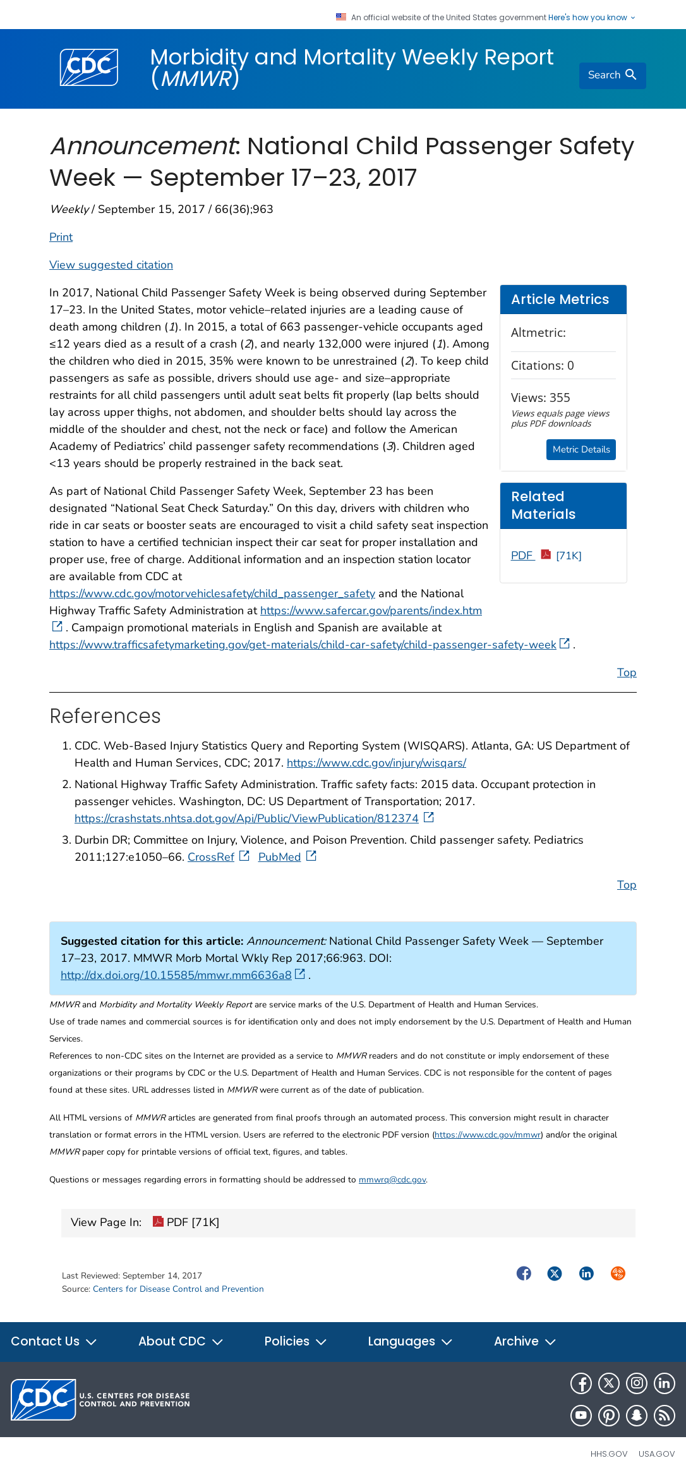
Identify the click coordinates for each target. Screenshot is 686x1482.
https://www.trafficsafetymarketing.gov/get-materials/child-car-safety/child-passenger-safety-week (309, 644)
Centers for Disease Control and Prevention (178, 1289)
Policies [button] (296, 1341)
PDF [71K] (186, 1223)
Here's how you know (592, 17)
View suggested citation (111, 264)
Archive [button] (525, 1341)
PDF (546, 555)
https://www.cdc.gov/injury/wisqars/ (376, 762)
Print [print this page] (61, 237)
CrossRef (220, 857)
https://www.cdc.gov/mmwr (488, 1135)
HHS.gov (609, 1454)
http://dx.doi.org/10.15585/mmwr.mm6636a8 (183, 975)
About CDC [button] (181, 1341)
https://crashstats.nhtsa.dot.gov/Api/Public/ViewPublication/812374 (255, 818)
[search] (612, 76)
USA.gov (657, 1454)
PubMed (288, 857)
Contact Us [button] (54, 1341)
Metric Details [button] (581, 449)
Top (627, 672)
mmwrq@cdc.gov (392, 1180)
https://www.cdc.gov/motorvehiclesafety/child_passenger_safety (212, 593)
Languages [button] (411, 1341)
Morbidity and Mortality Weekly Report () (352, 67)
